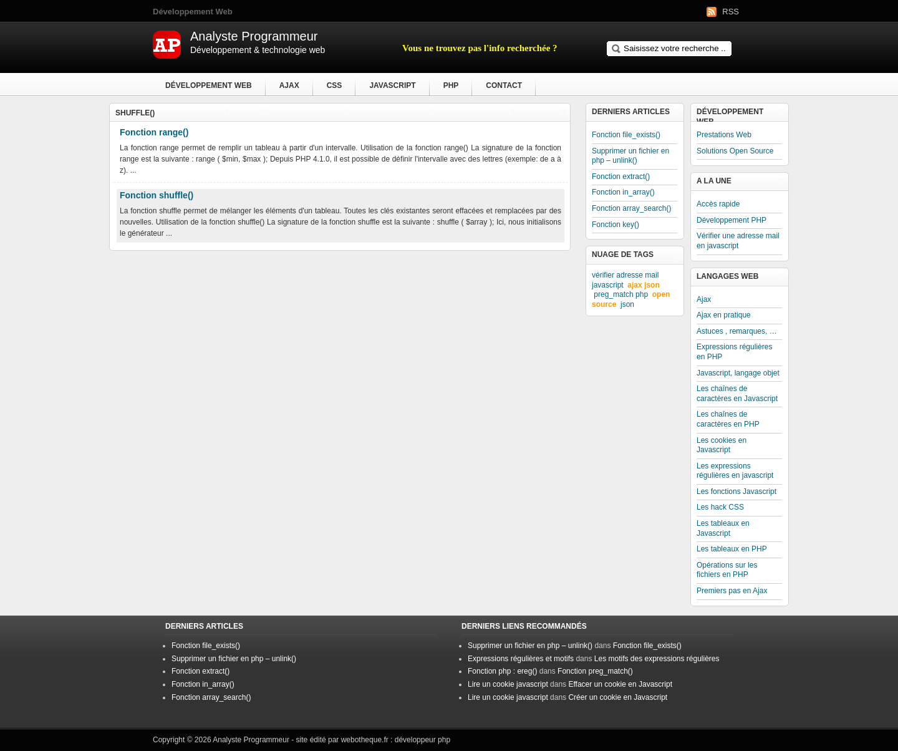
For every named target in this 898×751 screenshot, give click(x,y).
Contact (504, 85)
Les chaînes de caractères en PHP (728, 419)
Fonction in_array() (623, 192)
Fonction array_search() (631, 208)
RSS (730, 11)
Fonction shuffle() (156, 195)
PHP (451, 85)
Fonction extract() (621, 176)
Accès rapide (718, 204)
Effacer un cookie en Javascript (620, 684)
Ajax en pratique (724, 315)
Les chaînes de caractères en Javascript (737, 393)
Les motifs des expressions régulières (657, 658)
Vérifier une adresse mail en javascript (738, 240)
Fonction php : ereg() (502, 671)
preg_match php (621, 294)
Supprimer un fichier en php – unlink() (630, 156)
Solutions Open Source (735, 151)
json (627, 304)
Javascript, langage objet (738, 373)
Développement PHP (731, 220)
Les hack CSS (720, 507)
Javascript (392, 85)
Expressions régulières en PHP (734, 351)
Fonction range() (154, 132)
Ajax (289, 85)
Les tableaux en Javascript (723, 528)
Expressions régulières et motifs (521, 658)
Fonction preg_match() (595, 671)
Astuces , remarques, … (737, 331)
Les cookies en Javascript (721, 445)
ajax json (643, 285)
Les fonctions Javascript (736, 491)
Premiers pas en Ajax (732, 590)
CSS (334, 85)
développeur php (422, 739)
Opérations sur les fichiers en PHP (727, 570)
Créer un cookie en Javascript (617, 697)
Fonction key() (615, 224)
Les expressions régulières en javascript (735, 471)
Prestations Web (724, 134)
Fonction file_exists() (626, 134)
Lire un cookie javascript (508, 684)
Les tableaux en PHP (732, 549)
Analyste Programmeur (251, 739)
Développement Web (208, 85)
